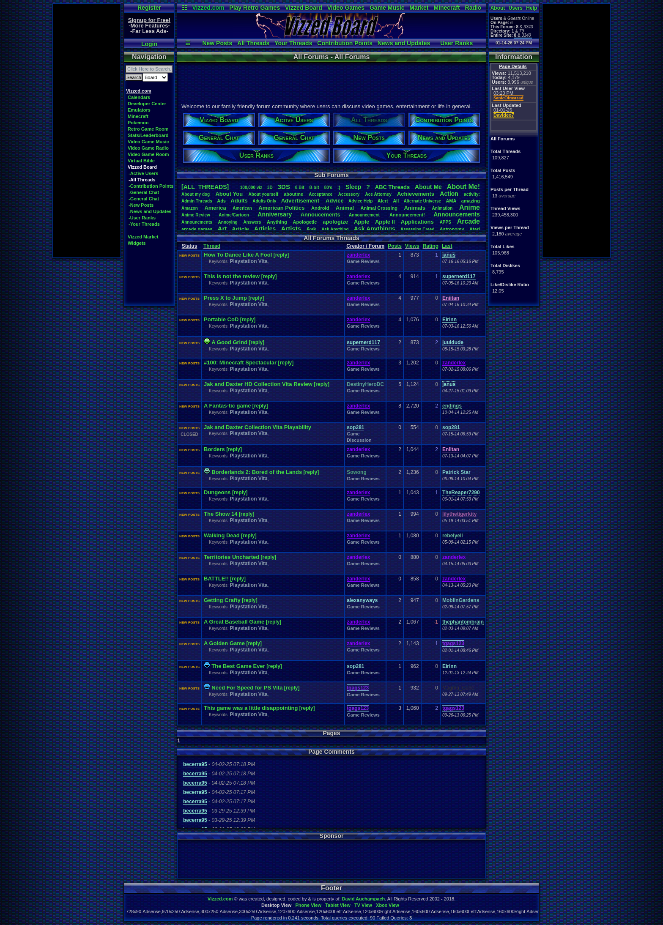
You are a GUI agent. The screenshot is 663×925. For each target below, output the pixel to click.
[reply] (281, 255)
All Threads (253, 43)
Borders (214, 449)
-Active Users (143, 173)
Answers (252, 222)
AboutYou (229, 194)
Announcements (456, 214)
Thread (211, 246)
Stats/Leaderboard (148, 135)
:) (338, 187)
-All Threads (142, 179)
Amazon (189, 208)
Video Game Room (148, 154)
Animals (414, 208)
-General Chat (144, 192)
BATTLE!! (216, 578)
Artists (291, 228)
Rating (430, 246)
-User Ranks (142, 217)
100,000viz (251, 187)
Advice (335, 200)
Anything (277, 221)
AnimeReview (195, 215)
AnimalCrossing (379, 208)
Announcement (365, 215)
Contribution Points (345, 43)
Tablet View (338, 905)
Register (149, 7)
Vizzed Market (143, 236)
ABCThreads (392, 187)
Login (149, 44)
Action (449, 193)
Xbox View (387, 905)
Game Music (387, 7)
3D (270, 187)
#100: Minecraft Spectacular (241, 362)
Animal (345, 208)
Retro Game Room (148, 128)
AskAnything (334, 229)
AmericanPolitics (281, 208)
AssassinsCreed (417, 229)
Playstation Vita (248, 261)
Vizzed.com (208, 7)
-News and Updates (150, 211)
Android (320, 208)
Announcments (196, 222)
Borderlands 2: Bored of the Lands (256, 472)
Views (412, 246)
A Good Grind (229, 342)
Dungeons (217, 492)
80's (328, 187)
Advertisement (301, 200)
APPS (445, 222)
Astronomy (452, 229)
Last (447, 246)
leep (353, 186)
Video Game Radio (148, 148)
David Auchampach (363, 898)
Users (516, 8)
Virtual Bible (141, 160)
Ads (221, 200)
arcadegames (196, 229)
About (497, 8)
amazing (470, 200)
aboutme (293, 194)
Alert (383, 200)
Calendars (139, 97)
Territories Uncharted (231, 557)
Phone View (308, 905)
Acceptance (320, 194)
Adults (238, 200)
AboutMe (428, 186)
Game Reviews (363, 261)
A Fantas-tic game (227, 405)
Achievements (415, 194)
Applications (417, 222)
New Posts (217, 43)
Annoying (228, 222)
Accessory (349, 194)
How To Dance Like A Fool (238, 255)
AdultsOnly (264, 201)
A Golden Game (224, 643)
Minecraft (446, 7)
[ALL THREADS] (205, 186)
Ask (311, 229)
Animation (442, 208)
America (215, 208)
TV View (363, 905)
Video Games (345, 7)
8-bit (314, 187)
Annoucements (320, 214)
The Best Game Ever (238, 666)
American (242, 208)
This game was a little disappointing (251, 708)
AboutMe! (463, 186)
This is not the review (232, 276)
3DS (284, 186)
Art (222, 228)
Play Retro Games (254, 7)
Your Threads (293, 43)
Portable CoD (221, 319)
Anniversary (275, 214)
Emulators (139, 109)
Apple (361, 222)
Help (531, 8)
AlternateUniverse (422, 201)
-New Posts (141, 205)
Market (418, 7)
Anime (469, 207)
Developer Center (147, 103)
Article (240, 229)
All (396, 200)
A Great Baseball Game (234, 621)
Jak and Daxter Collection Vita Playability (257, 427)
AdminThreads (196, 201)
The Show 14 (220, 514)
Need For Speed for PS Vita (246, 687)
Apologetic (305, 221)
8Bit (299, 187)
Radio (473, 7)
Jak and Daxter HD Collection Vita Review (258, 384)
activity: (472, 194)
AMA (451, 200)
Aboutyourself (263, 194)
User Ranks (456, 43)
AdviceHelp (360, 201)
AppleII (385, 222)
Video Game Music (148, 141)
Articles (265, 228)
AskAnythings (374, 228)
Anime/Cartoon (234, 215)
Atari (474, 229)
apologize (335, 222)
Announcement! (407, 214)
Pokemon (138, 122)
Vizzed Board (303, 7)
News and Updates (404, 43)
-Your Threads (144, 224)
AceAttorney (378, 194)
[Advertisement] (87, 130)
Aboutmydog (195, 194)
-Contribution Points (151, 186)
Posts (395, 246)
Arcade (468, 221)
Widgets (137, 243)
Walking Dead (222, 535)
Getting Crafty (222, 600)
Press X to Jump (226, 298)
